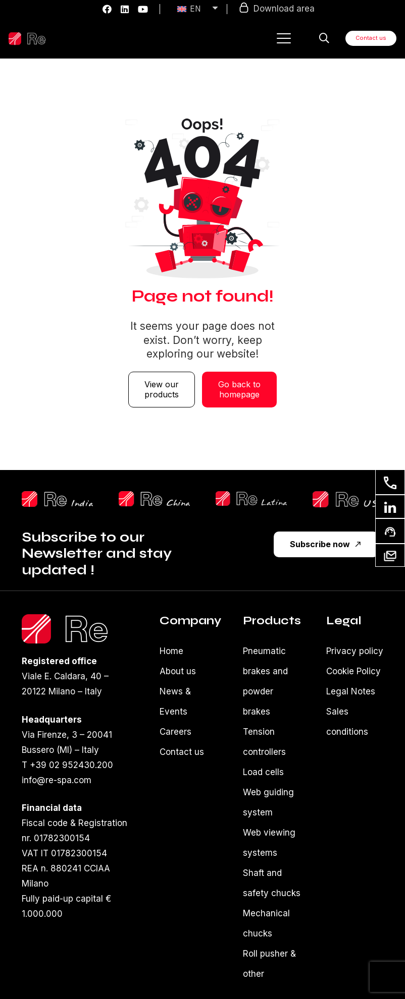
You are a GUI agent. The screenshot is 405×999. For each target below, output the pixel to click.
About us (178, 671)
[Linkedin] (390, 506)
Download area (277, 8)
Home (171, 651)
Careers (175, 732)
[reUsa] (348, 499)
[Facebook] (107, 9)
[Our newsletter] (390, 555)
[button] (284, 38)
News (171, 691)
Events (173, 712)
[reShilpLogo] (57, 499)
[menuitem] (198, 9)
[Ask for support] (390, 531)
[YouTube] (143, 9)
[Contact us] (390, 482)
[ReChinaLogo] (154, 498)
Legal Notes (350, 691)
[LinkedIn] (125, 9)
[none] (193, 9)
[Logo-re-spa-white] (27, 38)
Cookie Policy (353, 671)
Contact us (182, 752)
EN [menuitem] (195, 9)
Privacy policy (354, 651)
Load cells (263, 772)
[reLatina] (251, 498)
